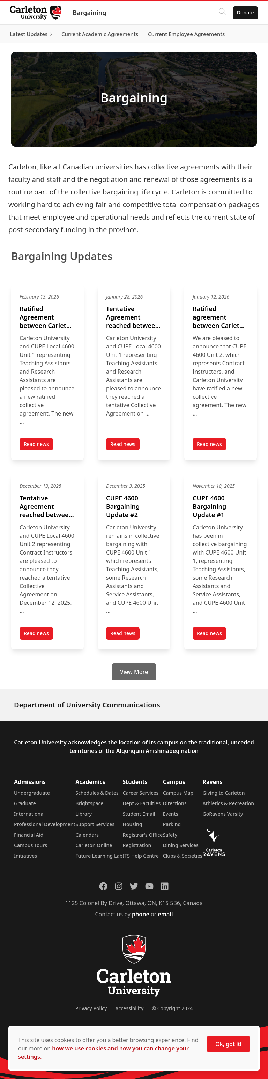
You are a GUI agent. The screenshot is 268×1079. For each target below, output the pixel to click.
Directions (175, 803)
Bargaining (90, 12)
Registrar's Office (143, 834)
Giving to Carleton (224, 793)
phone (141, 914)
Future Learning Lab (98, 855)
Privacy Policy (91, 1008)
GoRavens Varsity (223, 813)
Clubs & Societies (182, 855)
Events (170, 813)
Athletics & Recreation (228, 803)
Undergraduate (32, 793)
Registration (137, 845)
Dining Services (181, 845)
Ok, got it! (228, 1044)
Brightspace (89, 803)
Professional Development (44, 824)
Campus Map (178, 793)
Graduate (25, 803)
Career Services (141, 793)
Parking (172, 824)
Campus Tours (30, 845)
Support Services (94, 824)
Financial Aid (28, 834)
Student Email (139, 813)
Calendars (87, 834)
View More (134, 672)
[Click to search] (220, 12)
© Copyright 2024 (172, 1008)
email (165, 914)
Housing (132, 824)
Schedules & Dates (97, 793)
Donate (244, 12)
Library (83, 813)
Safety (170, 834)
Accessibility (129, 1008)
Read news (38, 445)
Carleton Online (93, 845)
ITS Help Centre (141, 855)
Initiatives (25, 855)
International (29, 813)
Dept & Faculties (142, 803)
